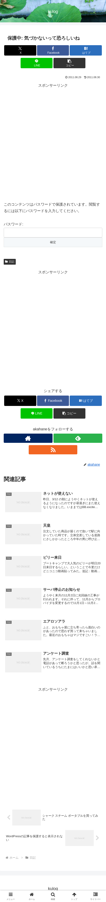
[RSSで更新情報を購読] (53, 449)
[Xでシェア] (20, 50)
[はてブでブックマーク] (86, 50)
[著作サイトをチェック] (28, 438)
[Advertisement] (53, 142)
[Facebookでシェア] (53, 50)
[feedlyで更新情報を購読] (77, 438)
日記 (9, 261)
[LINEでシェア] (37, 63)
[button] (69, 63)
